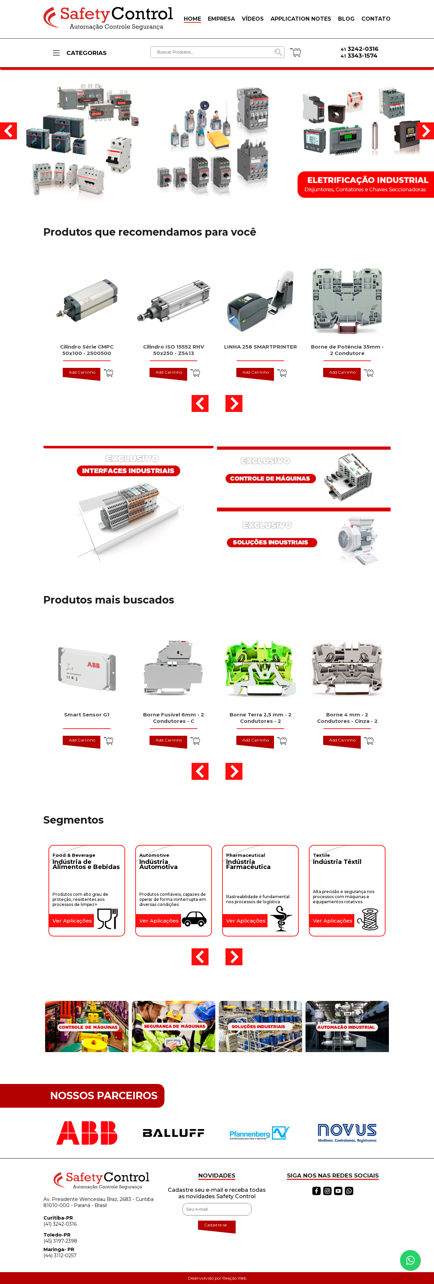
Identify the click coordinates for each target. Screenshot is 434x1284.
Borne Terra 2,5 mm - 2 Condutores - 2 (261, 717)
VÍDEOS (253, 19)
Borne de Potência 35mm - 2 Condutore (347, 349)
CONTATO (376, 19)
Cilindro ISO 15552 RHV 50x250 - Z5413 (173, 349)
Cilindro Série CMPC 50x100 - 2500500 (87, 349)
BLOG (346, 19)
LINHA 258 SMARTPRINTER (260, 346)
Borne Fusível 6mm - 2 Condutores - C (173, 717)
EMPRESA (221, 19)
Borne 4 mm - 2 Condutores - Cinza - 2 (347, 717)
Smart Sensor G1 (87, 714)
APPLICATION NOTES (301, 19)
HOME (192, 19)
